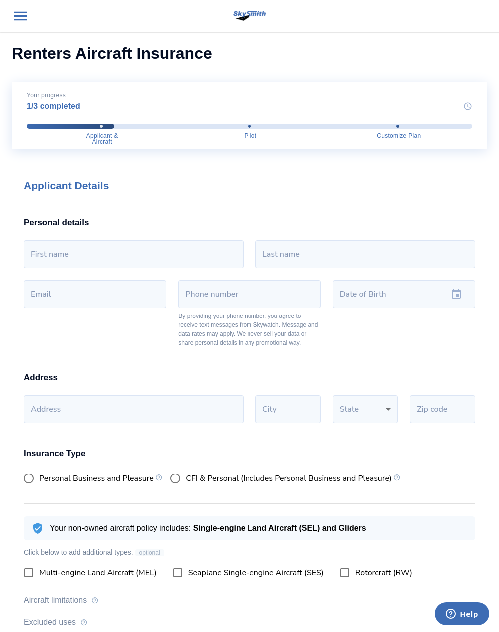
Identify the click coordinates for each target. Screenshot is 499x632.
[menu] (20, 16)
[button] (365, 409)
